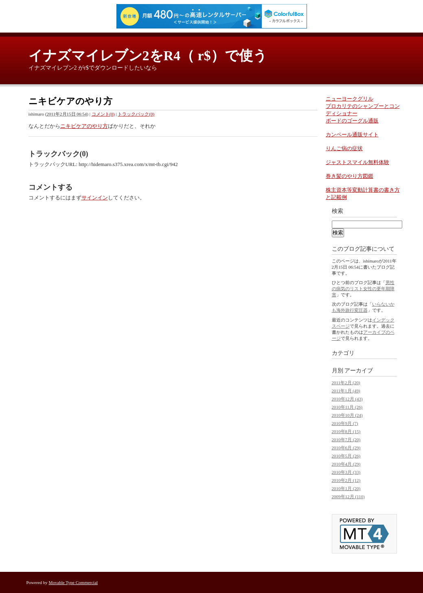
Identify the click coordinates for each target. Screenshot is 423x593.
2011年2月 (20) (346, 382)
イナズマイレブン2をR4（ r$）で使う (147, 55)
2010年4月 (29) (346, 464)
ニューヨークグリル (349, 99)
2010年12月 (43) (347, 398)
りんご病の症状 (344, 148)
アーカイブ (358, 371)
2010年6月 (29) (346, 447)
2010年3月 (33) (346, 472)
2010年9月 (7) (345, 423)
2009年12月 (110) (348, 496)
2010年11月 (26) (347, 407)
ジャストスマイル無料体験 (357, 162)
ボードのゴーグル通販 (352, 121)
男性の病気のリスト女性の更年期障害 (363, 288)
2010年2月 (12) (346, 480)
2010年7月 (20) (346, 439)
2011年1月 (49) (346, 390)
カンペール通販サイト (352, 134)
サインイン (94, 198)
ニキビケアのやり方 (84, 126)
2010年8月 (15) (346, 431)
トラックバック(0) (136, 114)
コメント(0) (103, 114)
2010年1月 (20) (346, 488)
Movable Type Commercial (73, 582)
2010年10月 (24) (347, 415)
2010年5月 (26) (346, 455)
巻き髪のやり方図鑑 (349, 176)
